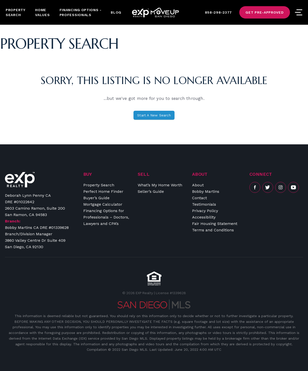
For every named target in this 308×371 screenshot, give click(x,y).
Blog (116, 12)
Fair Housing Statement (214, 223)
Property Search (15, 12)
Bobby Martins (205, 191)
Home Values (42, 12)
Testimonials (204, 204)
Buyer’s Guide (96, 198)
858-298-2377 (218, 12)
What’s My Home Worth (160, 185)
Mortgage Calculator (102, 204)
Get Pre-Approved (264, 12)
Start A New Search (154, 115)
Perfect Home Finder (103, 191)
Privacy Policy (205, 210)
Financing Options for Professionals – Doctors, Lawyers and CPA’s (106, 217)
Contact (199, 198)
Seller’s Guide (151, 191)
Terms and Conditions (213, 230)
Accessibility (204, 217)
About (198, 185)
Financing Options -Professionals (81, 12)
